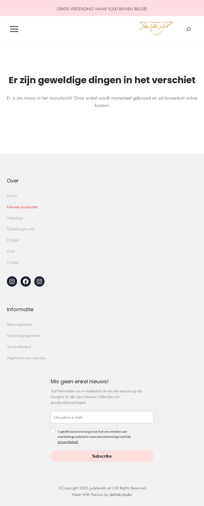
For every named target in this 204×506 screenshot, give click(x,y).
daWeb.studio (121, 494)
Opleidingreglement (23, 335)
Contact (13, 262)
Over (11, 251)
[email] (102, 417)
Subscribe (102, 456)
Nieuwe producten (22, 207)
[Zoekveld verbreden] (188, 29)
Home (12, 196)
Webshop (15, 218)
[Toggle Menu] (14, 29)
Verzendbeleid (19, 347)
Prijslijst (13, 240)
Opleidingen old (20, 229)
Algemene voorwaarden (26, 358)
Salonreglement (19, 324)
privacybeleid (68, 442)
